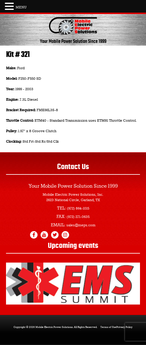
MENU (21, 7)
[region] (73, 284)
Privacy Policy (124, 327)
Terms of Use (108, 327)
